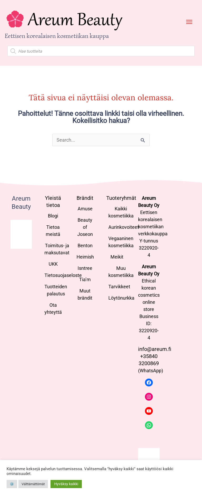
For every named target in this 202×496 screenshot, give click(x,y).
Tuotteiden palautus (55, 290)
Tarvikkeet (119, 286)
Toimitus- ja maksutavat (56, 249)
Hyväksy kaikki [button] (66, 484)
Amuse (85, 208)
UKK (53, 264)
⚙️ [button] (12, 484)
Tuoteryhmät (121, 198)
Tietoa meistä (53, 230)
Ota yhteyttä (53, 308)
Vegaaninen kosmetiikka (121, 242)
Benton (85, 245)
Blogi (53, 216)
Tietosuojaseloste (63, 275)
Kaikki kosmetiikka (121, 212)
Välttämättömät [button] (33, 484)
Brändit (85, 198)
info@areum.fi (154, 349)
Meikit (116, 257)
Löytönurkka (121, 298)
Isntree (85, 268)
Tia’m (85, 279)
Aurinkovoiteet (123, 227)
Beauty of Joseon (85, 227)
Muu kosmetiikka (121, 271)
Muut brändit (85, 294)
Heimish (85, 257)
